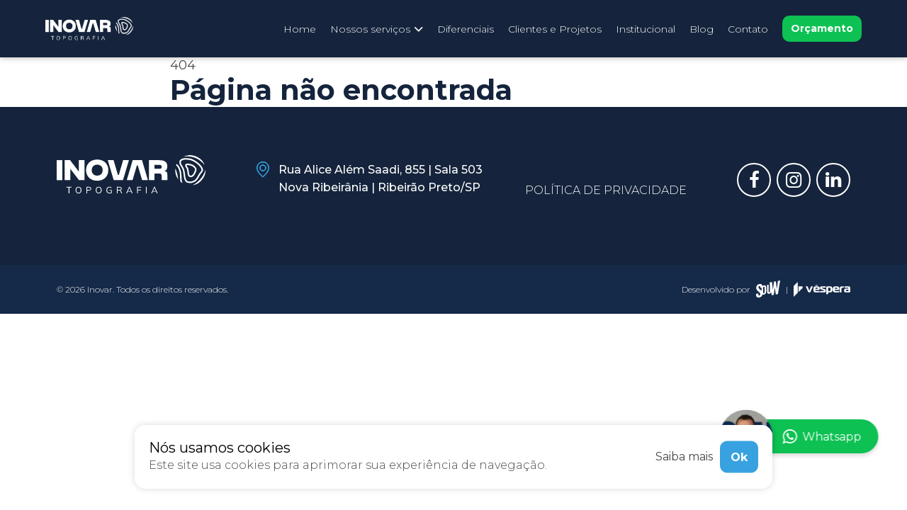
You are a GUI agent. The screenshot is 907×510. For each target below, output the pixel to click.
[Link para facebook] (754, 180)
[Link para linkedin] (833, 180)
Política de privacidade (606, 190)
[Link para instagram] (794, 180)
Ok (739, 456)
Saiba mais (684, 456)
